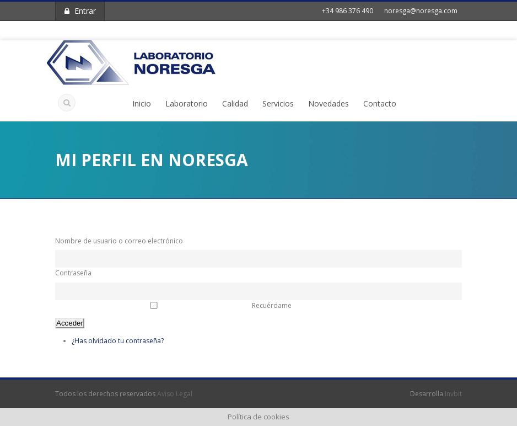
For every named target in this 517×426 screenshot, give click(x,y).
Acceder (69, 323)
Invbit (453, 393)
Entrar (80, 11)
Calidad (235, 103)
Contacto (379, 103)
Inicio (141, 103)
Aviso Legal (174, 393)
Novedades (328, 103)
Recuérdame (272, 305)
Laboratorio (186, 103)
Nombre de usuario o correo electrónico (119, 241)
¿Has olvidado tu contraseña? (118, 340)
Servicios (278, 103)
